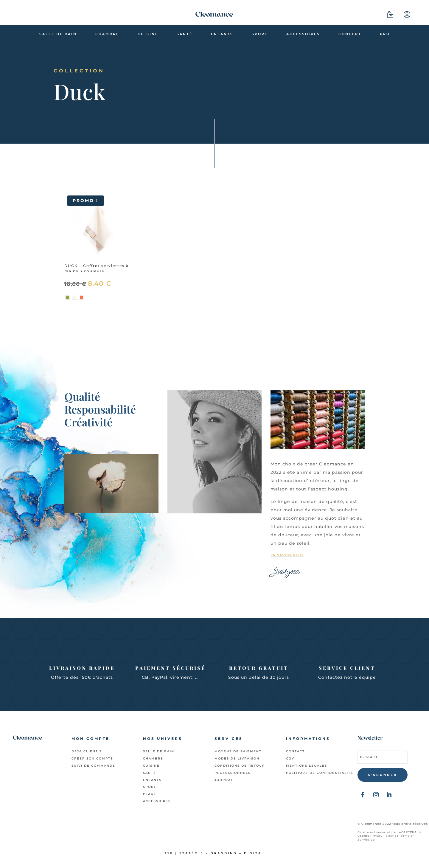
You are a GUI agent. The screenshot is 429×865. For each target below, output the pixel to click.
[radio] (68, 297)
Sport (260, 34)
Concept (349, 34)
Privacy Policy (382, 835)
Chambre (107, 34)
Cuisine (148, 34)
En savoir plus (287, 555)
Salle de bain (58, 34)
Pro (385, 34)
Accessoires (303, 34)
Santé (184, 34)
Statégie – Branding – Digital (222, 853)
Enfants (222, 34)
